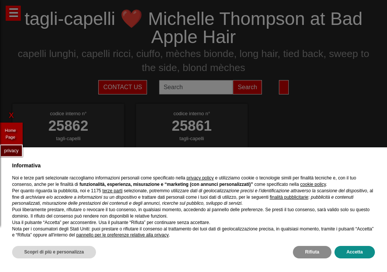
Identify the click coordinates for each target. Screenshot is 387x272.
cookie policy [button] (313, 184)
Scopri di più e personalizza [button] (54, 252)
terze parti (112, 190)
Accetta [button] (355, 252)
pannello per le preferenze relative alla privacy (122, 235)
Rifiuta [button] (312, 252)
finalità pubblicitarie (289, 197)
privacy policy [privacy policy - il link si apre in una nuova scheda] (200, 178)
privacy (11, 150)
